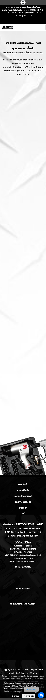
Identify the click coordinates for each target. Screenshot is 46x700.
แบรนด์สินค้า (23, 490)
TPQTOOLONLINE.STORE (26, 549)
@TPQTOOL (28, 558)
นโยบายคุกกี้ (17, 691)
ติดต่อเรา (23, 507)
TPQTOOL (28, 552)
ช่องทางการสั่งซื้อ (23, 502)
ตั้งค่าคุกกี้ (15, 696)
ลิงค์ (23, 513)
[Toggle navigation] (43, 27)
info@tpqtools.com (23, 15)
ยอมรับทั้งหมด (29, 696)
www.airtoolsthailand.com (27, 561)
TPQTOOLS (27, 546)
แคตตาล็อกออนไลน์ (23, 496)
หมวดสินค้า (23, 484)
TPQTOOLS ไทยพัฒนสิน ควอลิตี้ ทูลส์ (27, 555)
